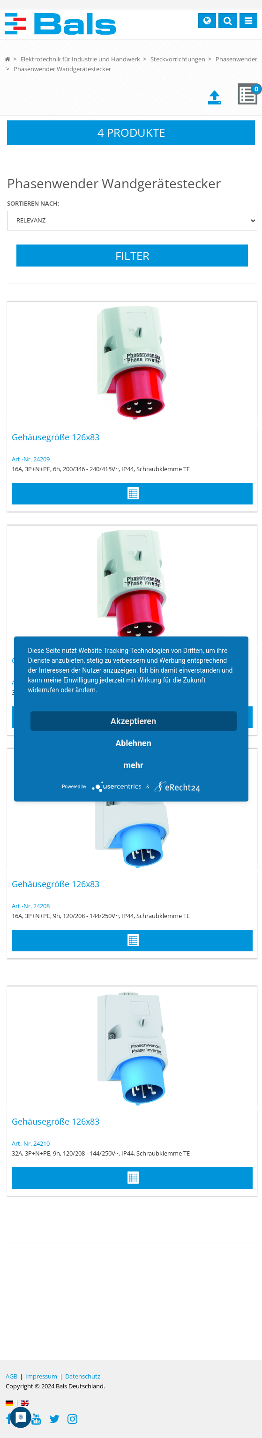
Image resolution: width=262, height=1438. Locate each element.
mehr (133, 765)
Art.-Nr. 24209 (31, 459)
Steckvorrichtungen (177, 59)
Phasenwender (236, 59)
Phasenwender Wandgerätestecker (62, 69)
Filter (132, 255)
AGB (11, 1376)
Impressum (41, 1376)
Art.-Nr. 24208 (31, 906)
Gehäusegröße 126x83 (55, 437)
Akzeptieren (133, 721)
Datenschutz (82, 1376)
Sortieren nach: (33, 203)
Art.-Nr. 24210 (31, 1143)
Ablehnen (133, 743)
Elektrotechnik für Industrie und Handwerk (80, 59)
